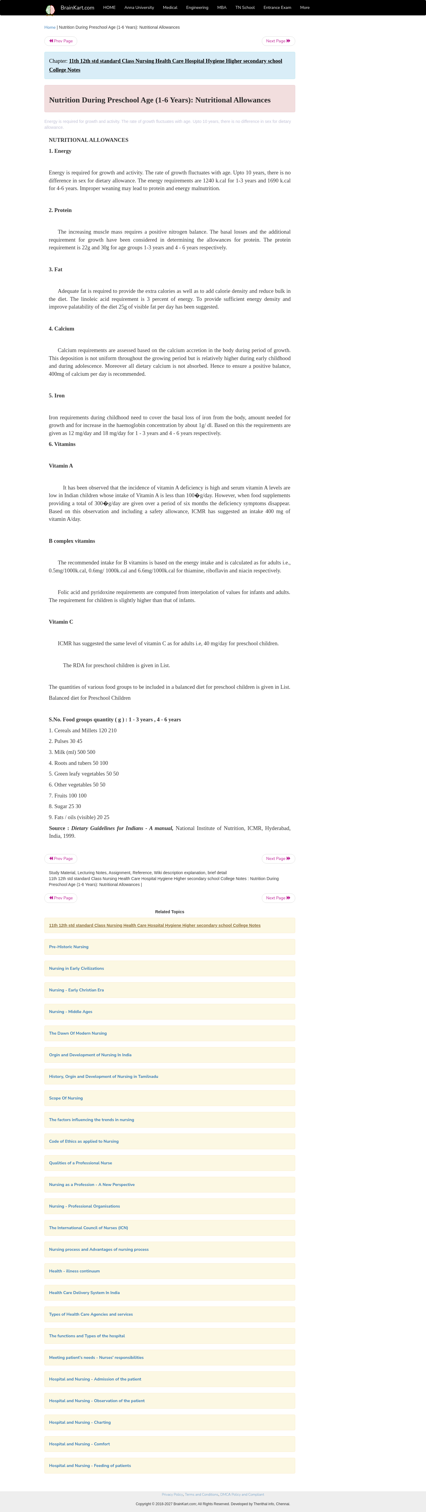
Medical (170, 7)
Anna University (139, 7)
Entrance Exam (277, 7)
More (305, 7)
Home (50, 27)
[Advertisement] (343, 113)
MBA (222, 7)
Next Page (278, 41)
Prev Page (61, 41)
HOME (109, 7)
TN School (245, 7)
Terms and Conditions (201, 1494)
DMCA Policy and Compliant (242, 1494)
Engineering (197, 7)
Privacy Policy (172, 1494)
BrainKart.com (77, 7)
